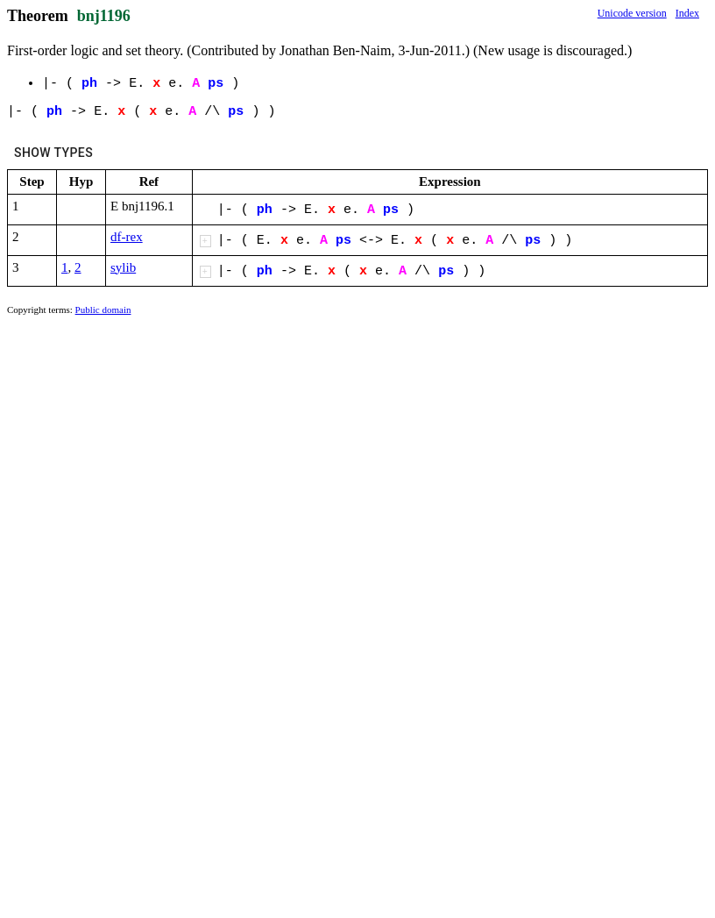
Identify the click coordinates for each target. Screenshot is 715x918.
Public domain (103, 309)
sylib (123, 267)
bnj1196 (104, 16)
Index (687, 13)
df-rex (126, 237)
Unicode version (632, 13)
